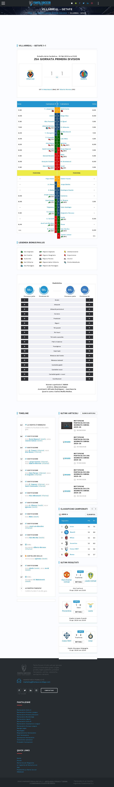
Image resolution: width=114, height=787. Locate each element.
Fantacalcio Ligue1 (24, 719)
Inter (72, 526)
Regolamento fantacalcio (26, 733)
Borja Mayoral (66, 149)
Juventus (73, 543)
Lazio (90, 611)
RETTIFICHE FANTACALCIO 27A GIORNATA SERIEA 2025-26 (82, 489)
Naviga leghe (22, 728)
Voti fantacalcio (23, 735)
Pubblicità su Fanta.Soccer (27, 770)
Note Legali (49, 781)
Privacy (58, 781)
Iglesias (64, 143)
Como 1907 (74, 549)
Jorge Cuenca (49, 195)
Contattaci (49, 690)
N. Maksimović (47, 89)
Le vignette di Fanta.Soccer (27, 765)
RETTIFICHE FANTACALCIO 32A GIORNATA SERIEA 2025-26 (82, 424)
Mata (62, 155)
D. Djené (64, 121)
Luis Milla (64, 139)
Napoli (72, 532)
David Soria (65, 109)
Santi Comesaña (48, 149)
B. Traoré (50, 229)
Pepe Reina (50, 179)
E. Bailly (51, 190)
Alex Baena (50, 143)
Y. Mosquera (49, 133)
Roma (72, 554)
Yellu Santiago (66, 207)
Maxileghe (20, 731)
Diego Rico (65, 116)
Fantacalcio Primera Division (27, 715)
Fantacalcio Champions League (28, 724)
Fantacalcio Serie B (24, 721)
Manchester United (67, 581)
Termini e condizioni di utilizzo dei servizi (48, 782)
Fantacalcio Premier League (27, 712)
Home (30, 13)
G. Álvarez (64, 200)
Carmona (64, 196)
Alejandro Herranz (67, 213)
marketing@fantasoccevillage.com (36, 682)
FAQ (18, 767)
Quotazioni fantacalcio (26, 737)
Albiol (52, 116)
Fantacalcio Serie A (24, 710)
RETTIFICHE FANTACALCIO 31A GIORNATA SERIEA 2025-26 (81, 440)
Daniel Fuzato (66, 179)
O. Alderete (65, 127)
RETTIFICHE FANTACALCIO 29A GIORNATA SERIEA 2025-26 (82, 456)
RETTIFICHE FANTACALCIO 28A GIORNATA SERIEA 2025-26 (82, 473)
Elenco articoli (88, 413)
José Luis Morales (47, 223)
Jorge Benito (65, 184)
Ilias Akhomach (48, 166)
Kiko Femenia (49, 121)
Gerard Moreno (48, 156)
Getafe (84, 79)
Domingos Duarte (67, 190)
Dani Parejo (50, 200)
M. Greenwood (66, 162)
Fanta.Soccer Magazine (25, 763)
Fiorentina (66, 611)
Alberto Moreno (65, 89)
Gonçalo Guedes (48, 162)
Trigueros (50, 207)
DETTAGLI (78, 582)
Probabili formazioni (25, 742)
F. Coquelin (50, 137)
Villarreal (30, 79)
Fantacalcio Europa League (27, 726)
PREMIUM (20, 772)
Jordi (62, 166)
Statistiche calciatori (25, 740)
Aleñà (63, 217)
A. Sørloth (50, 219)
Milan (72, 538)
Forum (19, 760)
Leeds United (90, 581)
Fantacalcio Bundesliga (25, 717)
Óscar (63, 224)
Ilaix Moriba (65, 229)
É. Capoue (50, 212)
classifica (91, 514)
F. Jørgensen (49, 109)
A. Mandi (51, 184)
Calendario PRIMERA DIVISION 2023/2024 (51, 13)
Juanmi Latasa (66, 235)
